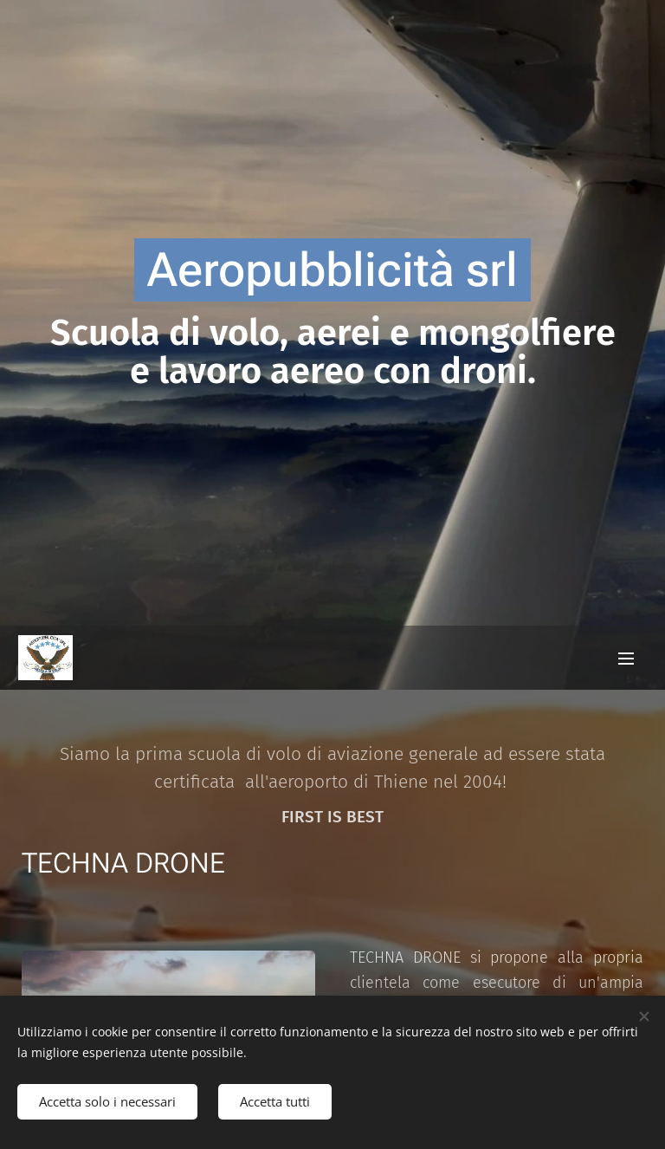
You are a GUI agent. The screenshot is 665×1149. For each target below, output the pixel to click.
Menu (626, 658)
